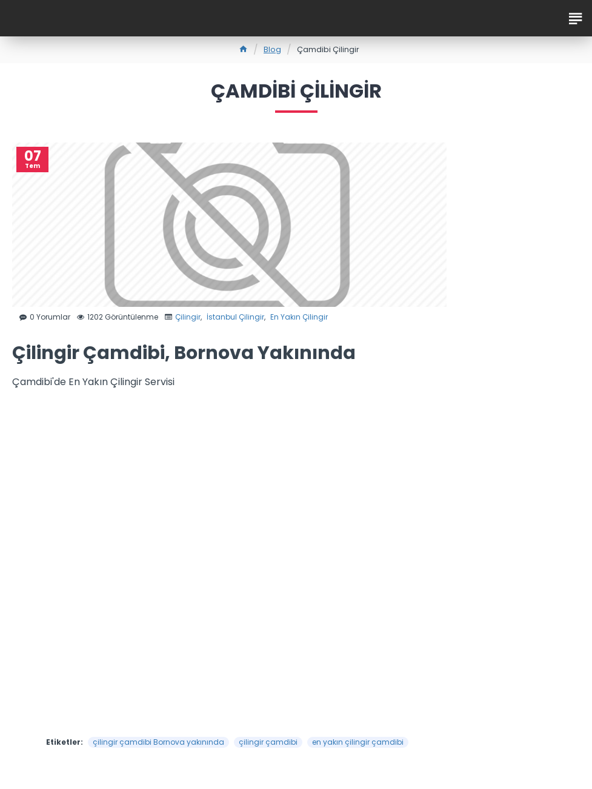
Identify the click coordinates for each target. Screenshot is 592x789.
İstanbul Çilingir (235, 317)
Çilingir (188, 317)
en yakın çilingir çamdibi (358, 742)
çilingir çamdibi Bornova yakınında (158, 742)
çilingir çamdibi (268, 742)
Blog (272, 49)
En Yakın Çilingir (299, 317)
